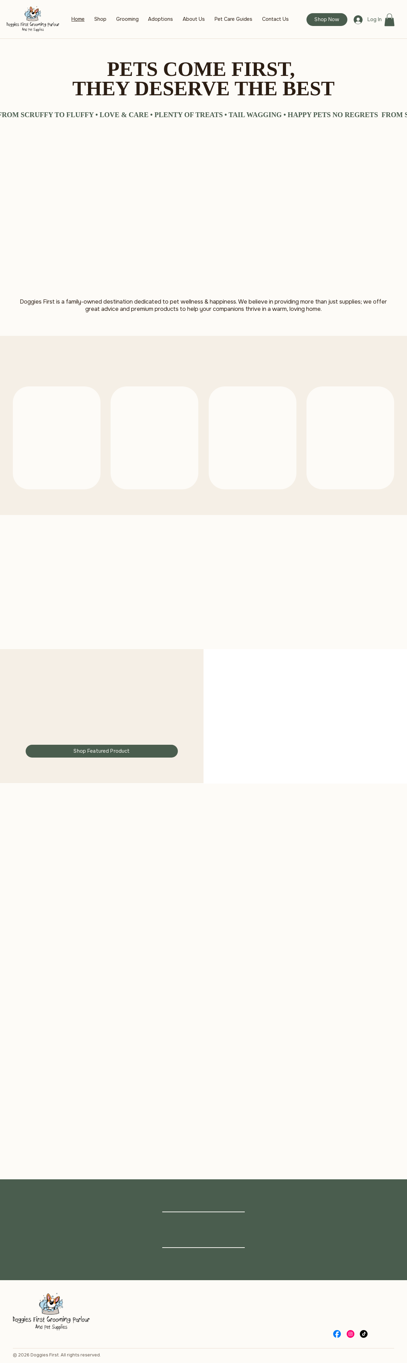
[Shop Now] (326, 19)
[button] (389, 20)
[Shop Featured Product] (101, 751)
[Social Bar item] (337, 1334)
